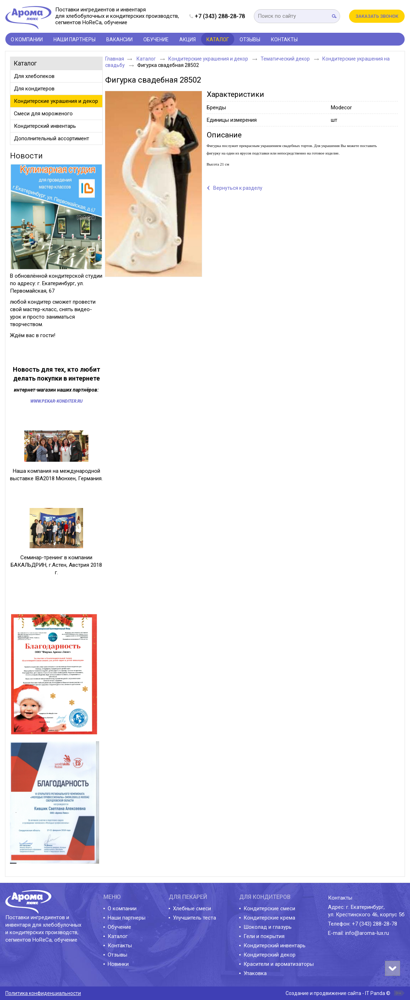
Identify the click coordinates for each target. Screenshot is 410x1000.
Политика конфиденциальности (43, 993)
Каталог (217, 39)
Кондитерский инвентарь (275, 945)
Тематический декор (286, 59)
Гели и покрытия (264, 936)
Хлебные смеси (192, 908)
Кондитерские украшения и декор (208, 59)
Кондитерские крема (269, 918)
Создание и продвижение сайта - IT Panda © (338, 993)
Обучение (119, 927)
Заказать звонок (376, 16)
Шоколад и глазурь (268, 927)
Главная (114, 59)
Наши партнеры (126, 918)
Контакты (120, 945)
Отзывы (117, 955)
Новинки (118, 964)
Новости (26, 155)
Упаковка (255, 973)
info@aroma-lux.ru (367, 933)
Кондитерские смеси (269, 908)
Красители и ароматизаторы (279, 964)
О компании (122, 908)
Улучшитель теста (194, 918)
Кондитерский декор (270, 955)
